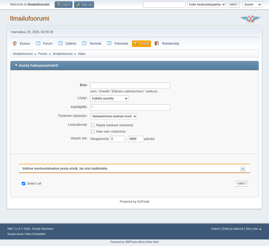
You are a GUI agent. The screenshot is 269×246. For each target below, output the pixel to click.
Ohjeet (215, 228)
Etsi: (83, 85)
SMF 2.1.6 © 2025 (18, 228)
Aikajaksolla (100, 138)
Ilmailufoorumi (29, 18)
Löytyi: (82, 98)
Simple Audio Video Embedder (26, 233)
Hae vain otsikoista (111, 131)
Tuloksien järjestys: (72, 116)
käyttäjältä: (79, 107)
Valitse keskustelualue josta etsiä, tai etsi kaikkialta (64, 168)
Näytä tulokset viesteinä (114, 125)
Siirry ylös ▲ (254, 228)
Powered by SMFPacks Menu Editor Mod (135, 241)
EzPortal (143, 201)
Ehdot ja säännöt (232, 228)
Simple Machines (43, 228)
